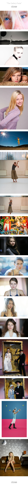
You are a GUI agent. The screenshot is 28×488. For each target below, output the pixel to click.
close (14, 6)
